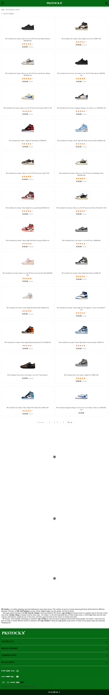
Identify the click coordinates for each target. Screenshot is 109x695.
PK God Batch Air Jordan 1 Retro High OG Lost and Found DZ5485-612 (27, 208)
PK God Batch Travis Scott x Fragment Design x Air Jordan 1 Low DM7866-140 (81, 108)
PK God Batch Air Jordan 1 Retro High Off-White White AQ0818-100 (28, 308)
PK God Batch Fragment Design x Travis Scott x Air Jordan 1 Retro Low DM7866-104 (81, 408)
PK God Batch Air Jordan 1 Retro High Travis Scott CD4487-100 (81, 39)
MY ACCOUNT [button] (54, 662)
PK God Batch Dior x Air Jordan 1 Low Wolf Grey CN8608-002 (81, 240)
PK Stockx (5, 609)
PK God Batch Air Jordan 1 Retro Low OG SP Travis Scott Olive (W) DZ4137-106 (81, 208)
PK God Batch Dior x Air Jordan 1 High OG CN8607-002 (81, 375)
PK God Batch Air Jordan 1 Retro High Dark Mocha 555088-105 (81, 273)
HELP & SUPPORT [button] (54, 648)
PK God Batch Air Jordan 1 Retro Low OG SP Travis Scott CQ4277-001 (27, 173)
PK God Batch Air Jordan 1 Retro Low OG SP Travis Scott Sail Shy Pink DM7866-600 (28, 274)
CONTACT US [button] (54, 641)
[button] (2, 3)
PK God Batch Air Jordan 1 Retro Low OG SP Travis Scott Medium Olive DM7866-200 (81, 174)
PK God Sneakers (23, 611)
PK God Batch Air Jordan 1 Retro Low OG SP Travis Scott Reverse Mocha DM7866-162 (27, 74)
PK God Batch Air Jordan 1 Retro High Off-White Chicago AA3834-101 (27, 240)
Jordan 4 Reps (14, 615)
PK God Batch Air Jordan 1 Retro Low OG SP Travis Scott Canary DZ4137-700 (28, 108)
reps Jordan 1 (43, 619)
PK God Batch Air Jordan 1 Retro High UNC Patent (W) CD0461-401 (28, 407)
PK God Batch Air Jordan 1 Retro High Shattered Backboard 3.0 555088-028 (28, 342)
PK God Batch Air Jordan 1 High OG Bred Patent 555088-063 (27, 140)
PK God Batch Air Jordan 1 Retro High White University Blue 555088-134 (81, 342)
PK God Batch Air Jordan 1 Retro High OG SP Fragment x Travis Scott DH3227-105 (81, 309)
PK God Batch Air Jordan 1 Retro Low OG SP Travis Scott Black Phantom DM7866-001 (27, 40)
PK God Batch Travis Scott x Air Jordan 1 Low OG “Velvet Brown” (27, 375)
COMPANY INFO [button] (54, 655)
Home (2, 9)
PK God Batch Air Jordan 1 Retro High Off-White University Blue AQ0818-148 (81, 140)
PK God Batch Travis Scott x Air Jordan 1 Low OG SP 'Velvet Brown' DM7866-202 (81, 74)
